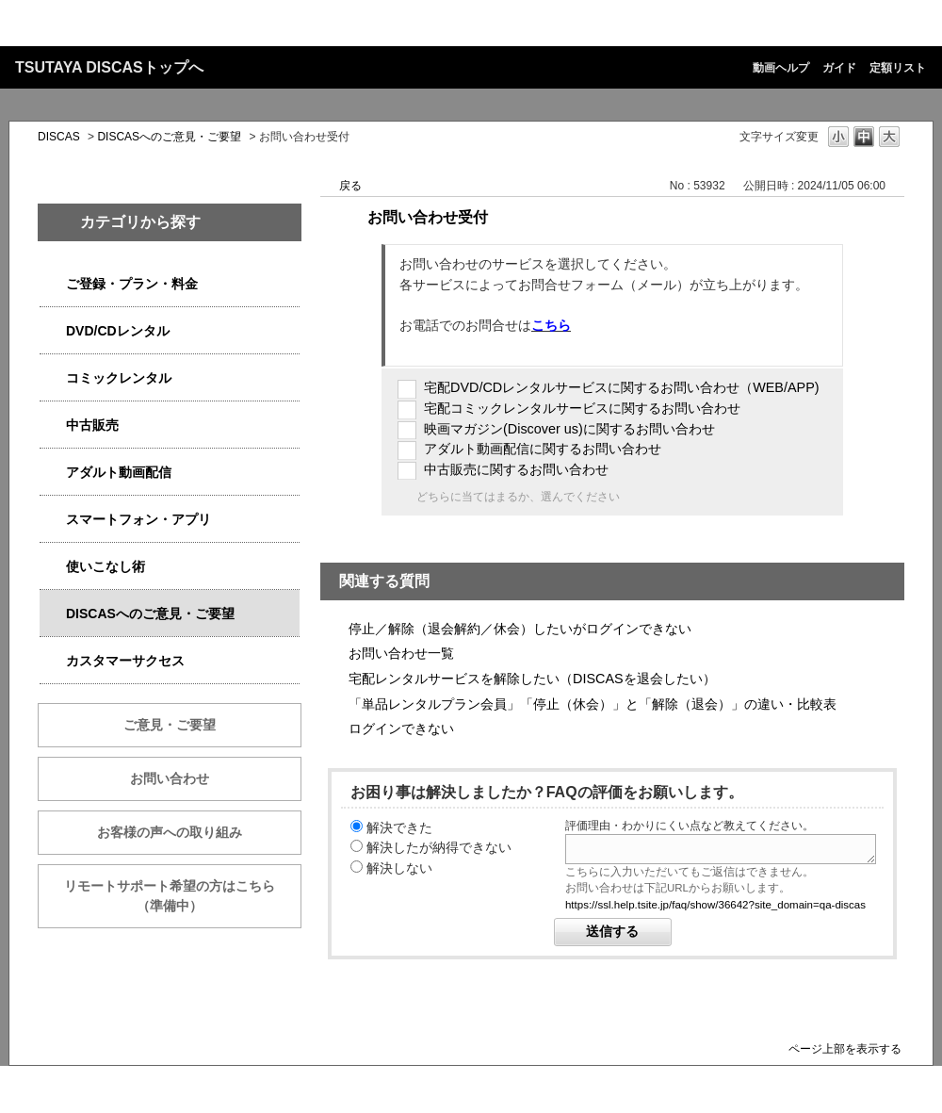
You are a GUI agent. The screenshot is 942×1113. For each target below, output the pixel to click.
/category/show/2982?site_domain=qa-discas (52, 520)
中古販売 (92, 425)
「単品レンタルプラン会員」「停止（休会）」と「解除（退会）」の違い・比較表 (592, 704)
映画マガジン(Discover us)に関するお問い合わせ (569, 428)
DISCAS (59, 136)
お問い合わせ (169, 778)
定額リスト (897, 67)
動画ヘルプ (781, 67)
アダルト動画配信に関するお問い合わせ (542, 448)
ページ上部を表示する (844, 1048)
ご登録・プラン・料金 (132, 283)
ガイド (839, 67)
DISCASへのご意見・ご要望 (169, 136)
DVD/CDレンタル (118, 330)
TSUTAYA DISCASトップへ (109, 67)
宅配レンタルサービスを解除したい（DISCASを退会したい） (532, 678)
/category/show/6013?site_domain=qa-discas (52, 425)
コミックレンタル (118, 377)
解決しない (399, 868)
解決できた (399, 827)
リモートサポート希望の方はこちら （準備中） (182, 895)
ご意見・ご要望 (169, 724)
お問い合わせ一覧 (401, 653)
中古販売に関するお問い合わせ (516, 469)
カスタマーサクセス (125, 660)
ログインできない (401, 728)
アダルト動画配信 (118, 472)
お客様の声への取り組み (169, 832)
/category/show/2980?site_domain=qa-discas (52, 331)
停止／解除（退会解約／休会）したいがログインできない (520, 628)
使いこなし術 (105, 566)
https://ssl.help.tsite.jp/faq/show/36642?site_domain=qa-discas (715, 904)
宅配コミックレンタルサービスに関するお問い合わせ (582, 408)
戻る (350, 185)
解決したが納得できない (439, 847)
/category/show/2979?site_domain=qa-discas (52, 284)
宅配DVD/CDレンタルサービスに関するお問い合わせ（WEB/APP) (622, 387)
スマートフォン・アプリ (138, 519)
